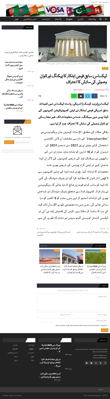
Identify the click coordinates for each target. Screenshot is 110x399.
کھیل (32, 357)
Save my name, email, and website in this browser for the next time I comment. (80, 325)
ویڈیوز (15, 361)
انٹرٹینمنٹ (46, 19)
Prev (103, 277)
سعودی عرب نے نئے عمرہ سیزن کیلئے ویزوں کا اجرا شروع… (14, 65)
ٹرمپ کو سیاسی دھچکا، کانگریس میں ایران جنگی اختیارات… (14, 79)
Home (100, 389)
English (70, 19)
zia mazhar (18, 395)
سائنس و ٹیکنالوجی (30, 19)
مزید (16, 19)
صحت (15, 357)
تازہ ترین (81, 19)
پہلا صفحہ (93, 19)
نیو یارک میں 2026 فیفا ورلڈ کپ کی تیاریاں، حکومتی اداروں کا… (49, 348)
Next (97, 277)
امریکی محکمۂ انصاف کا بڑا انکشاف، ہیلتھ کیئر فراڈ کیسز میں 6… (50, 362)
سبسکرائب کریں (9, 142)
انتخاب (103, 250)
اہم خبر (105, 68)
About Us (94, 2)
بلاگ (32, 361)
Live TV (58, 19)
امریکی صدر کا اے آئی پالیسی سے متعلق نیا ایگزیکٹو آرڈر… (12, 94)
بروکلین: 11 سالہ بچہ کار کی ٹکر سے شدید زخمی (92, 232)
